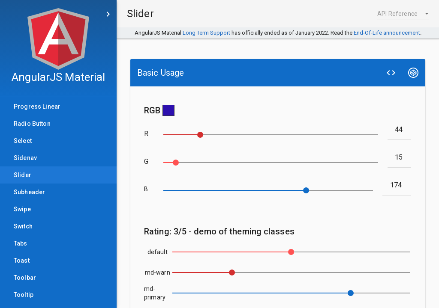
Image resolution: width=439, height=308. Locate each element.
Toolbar (25, 280)
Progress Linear (37, 109)
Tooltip (23, 297)
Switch (23, 228)
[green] (399, 157)
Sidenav (25, 160)
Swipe (22, 211)
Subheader (29, 194)
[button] (403, 13)
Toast (22, 263)
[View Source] (391, 72)
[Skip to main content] (108, 14)
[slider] (270, 134)
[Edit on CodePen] (413, 72)
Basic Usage (160, 73)
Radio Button (32, 126)
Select (23, 143)
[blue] (396, 184)
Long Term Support (206, 33)
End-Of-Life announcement (387, 33)
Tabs (20, 246)
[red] (399, 129)
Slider (33, 177)
